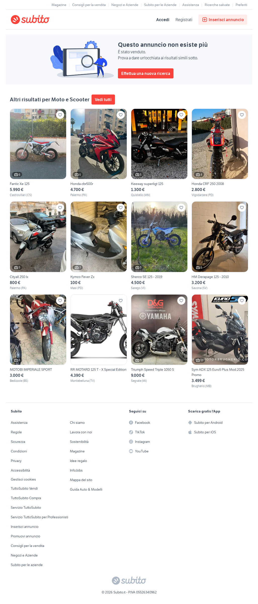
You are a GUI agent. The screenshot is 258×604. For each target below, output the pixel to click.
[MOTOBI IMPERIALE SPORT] (38, 341)
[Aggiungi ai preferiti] (60, 115)
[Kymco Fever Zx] (98, 245)
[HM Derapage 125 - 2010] (220, 245)
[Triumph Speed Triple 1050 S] (159, 341)
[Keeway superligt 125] (159, 153)
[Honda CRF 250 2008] (220, 153)
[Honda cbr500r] (98, 153)
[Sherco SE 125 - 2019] (159, 245)
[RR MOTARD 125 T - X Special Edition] (98, 341)
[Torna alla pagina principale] (40, 19)
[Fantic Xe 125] (38, 153)
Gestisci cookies (23, 479)
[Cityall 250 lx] (38, 245)
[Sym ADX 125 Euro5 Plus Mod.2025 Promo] (220, 341)
